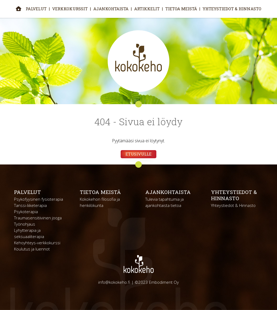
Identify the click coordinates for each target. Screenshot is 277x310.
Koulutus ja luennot (32, 249)
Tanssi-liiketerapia (30, 205)
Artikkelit (147, 8)
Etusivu (18, 8)
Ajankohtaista (110, 8)
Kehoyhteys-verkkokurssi (37, 242)
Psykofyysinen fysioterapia (38, 199)
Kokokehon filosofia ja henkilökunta (100, 202)
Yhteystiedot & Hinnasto (232, 8)
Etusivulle (138, 154)
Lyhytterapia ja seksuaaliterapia (29, 233)
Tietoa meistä (181, 8)
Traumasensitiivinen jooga (38, 217)
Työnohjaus (24, 224)
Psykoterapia (26, 211)
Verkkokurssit (70, 8)
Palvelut (36, 8)
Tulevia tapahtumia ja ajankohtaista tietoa (164, 202)
